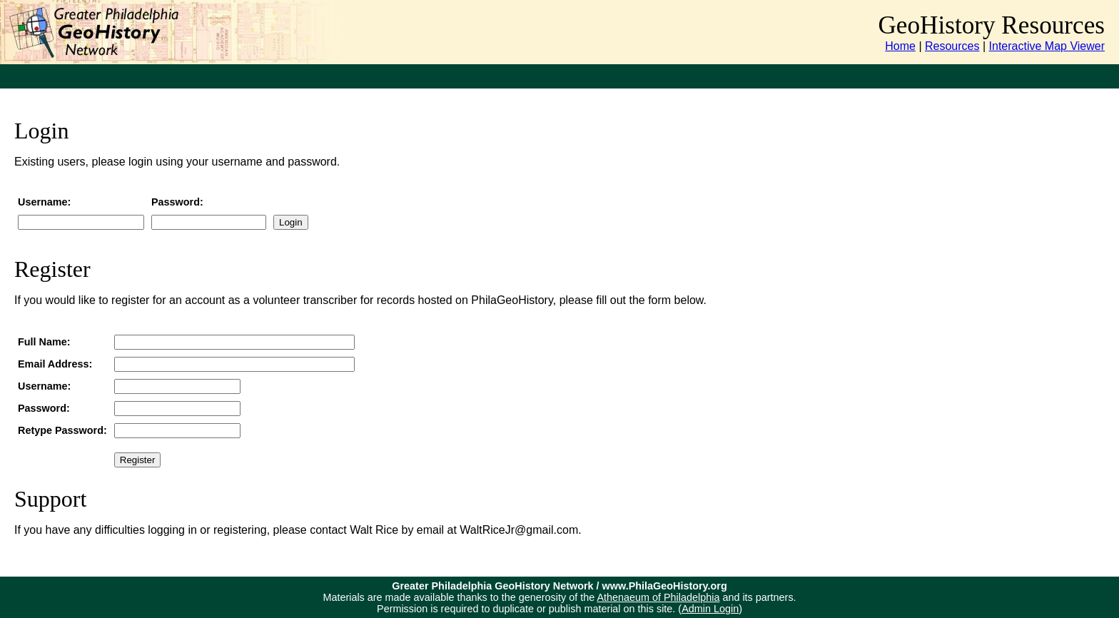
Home (900, 46)
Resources (952, 46)
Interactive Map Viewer (1047, 46)
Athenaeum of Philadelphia (658, 597)
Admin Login (710, 608)
